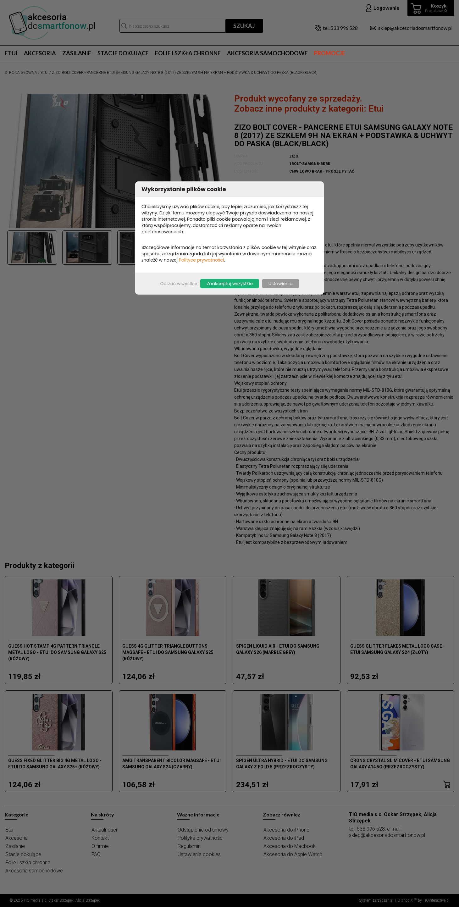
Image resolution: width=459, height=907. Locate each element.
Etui (11, 53)
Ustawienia (280, 283)
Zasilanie (76, 53)
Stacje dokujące (123, 53)
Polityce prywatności (201, 260)
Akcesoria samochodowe (267, 53)
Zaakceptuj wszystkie (229, 283)
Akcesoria (40, 53)
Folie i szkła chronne (188, 53)
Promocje (329, 53)
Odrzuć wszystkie (178, 283)
